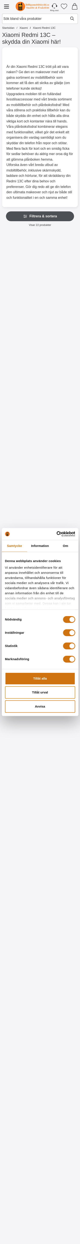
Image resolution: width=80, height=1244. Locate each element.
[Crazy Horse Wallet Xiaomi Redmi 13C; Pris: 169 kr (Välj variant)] (60, 359)
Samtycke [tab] (14, 546)
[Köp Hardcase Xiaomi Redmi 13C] (59, 770)
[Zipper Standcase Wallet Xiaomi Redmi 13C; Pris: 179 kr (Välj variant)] (60, 267)
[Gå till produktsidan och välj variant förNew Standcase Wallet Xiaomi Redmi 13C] (20, 403)
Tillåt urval (40, 692)
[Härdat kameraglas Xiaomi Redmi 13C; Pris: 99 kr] (21, 451)
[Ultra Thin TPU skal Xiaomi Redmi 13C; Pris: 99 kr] (21, 726)
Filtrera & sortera (40, 216)
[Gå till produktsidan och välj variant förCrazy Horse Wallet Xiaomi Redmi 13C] (59, 403)
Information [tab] (40, 546)
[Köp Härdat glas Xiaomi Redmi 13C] (59, 494)
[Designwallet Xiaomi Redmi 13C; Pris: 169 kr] (21, 817)
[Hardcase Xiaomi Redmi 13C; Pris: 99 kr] (60, 726)
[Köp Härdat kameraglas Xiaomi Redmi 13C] (20, 494)
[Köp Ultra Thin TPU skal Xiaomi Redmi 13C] (20, 770)
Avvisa (40, 706)
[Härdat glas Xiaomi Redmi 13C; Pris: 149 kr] (60, 451)
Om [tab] (65, 546)
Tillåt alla (40, 678)
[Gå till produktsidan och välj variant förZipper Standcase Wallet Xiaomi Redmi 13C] (59, 311)
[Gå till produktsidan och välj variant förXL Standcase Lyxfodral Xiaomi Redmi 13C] (20, 311)
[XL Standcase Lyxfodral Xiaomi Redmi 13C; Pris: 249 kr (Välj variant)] (21, 267)
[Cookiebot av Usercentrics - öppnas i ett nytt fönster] (57, 534)
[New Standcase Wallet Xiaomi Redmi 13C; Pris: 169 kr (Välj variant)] (21, 359)
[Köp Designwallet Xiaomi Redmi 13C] (20, 861)
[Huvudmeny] (6, 6)
